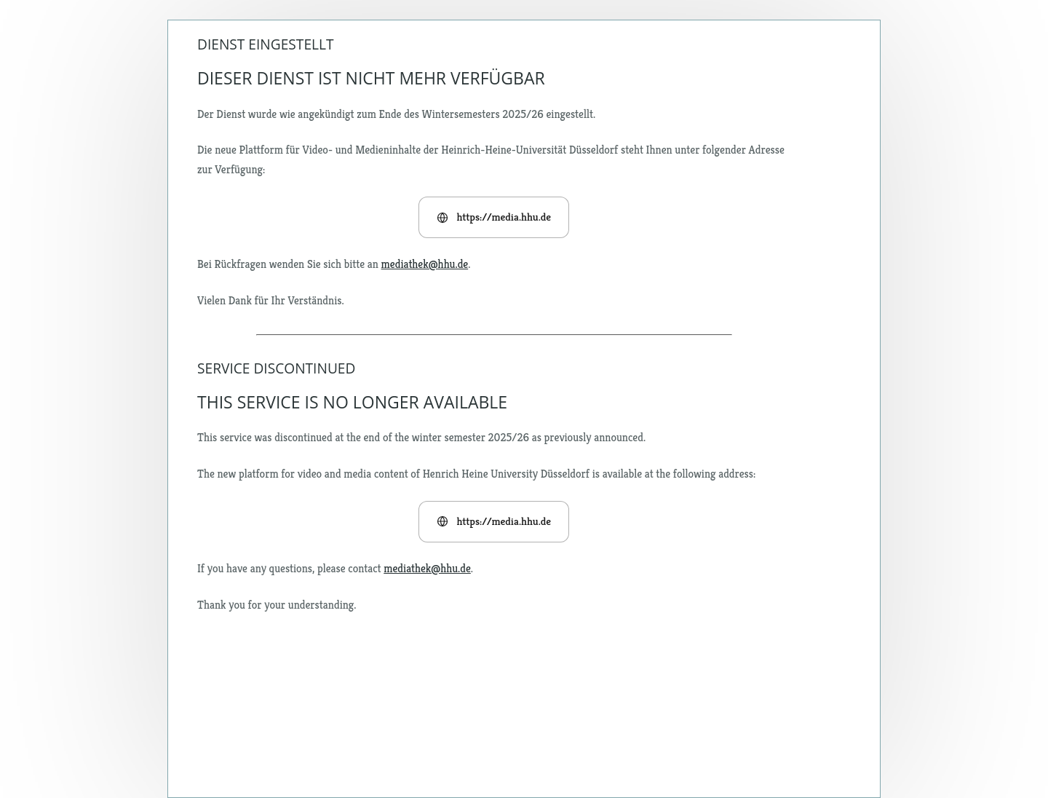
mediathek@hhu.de (425, 264)
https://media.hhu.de (494, 217)
